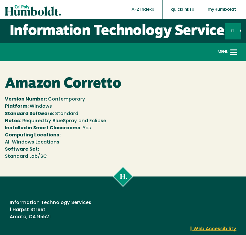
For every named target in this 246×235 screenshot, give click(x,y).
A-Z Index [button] (143, 9)
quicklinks (182, 9)
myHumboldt (222, 9)
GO (240, 31)
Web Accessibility (213, 229)
